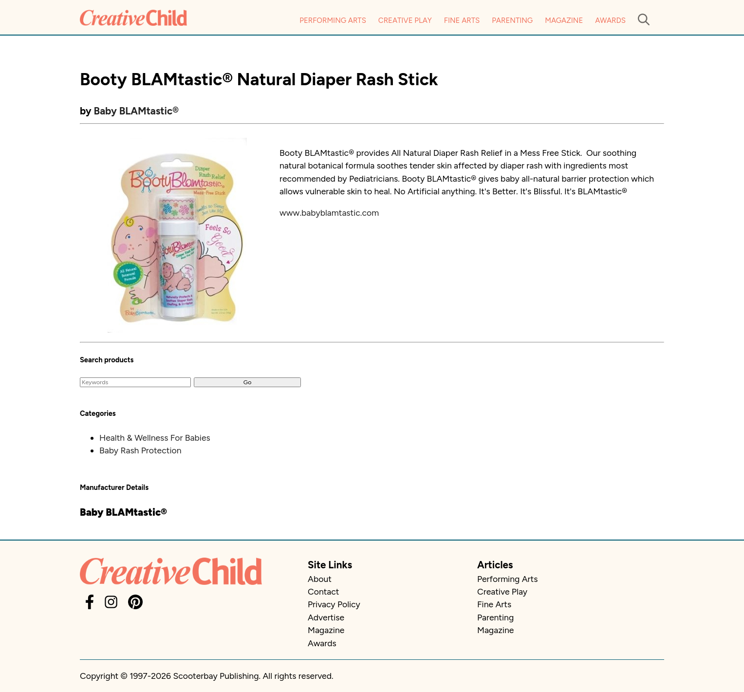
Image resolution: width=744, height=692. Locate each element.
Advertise (326, 617)
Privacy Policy (334, 604)
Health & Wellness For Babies (154, 437)
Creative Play (405, 20)
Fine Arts (462, 20)
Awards (610, 20)
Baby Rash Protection (140, 450)
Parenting (512, 20)
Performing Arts (332, 20)
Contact (323, 591)
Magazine (564, 20)
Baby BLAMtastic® (136, 111)
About (320, 579)
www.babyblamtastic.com (329, 212)
